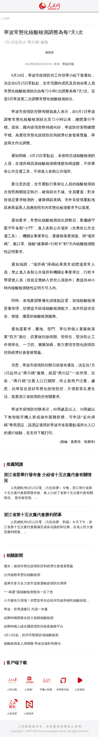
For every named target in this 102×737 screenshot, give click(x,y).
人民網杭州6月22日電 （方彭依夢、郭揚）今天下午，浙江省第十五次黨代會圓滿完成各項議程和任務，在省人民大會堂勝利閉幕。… (48, 527)
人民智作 (29, 706)
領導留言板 (63, 682)
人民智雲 (12, 706)
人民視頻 (80, 682)
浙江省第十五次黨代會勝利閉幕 (33, 514)
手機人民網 (46, 682)
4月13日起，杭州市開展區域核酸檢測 (31, 635)
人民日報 (12, 682)
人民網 (5, 18)
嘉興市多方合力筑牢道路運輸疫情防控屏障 (35, 583)
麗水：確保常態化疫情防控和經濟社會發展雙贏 (38, 566)
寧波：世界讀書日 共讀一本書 (26, 609)
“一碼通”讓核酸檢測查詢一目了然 (28, 592)
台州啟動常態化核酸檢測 (22, 575)
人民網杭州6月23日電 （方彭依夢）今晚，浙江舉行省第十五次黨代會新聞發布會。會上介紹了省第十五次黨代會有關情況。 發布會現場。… (48, 493)
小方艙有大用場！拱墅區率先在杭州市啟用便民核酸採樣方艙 (48, 600)
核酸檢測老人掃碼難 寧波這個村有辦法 (32, 643)
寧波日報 (68, 64)
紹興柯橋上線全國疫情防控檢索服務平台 (33, 626)
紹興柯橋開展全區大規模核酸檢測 (28, 618)
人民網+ (29, 682)
